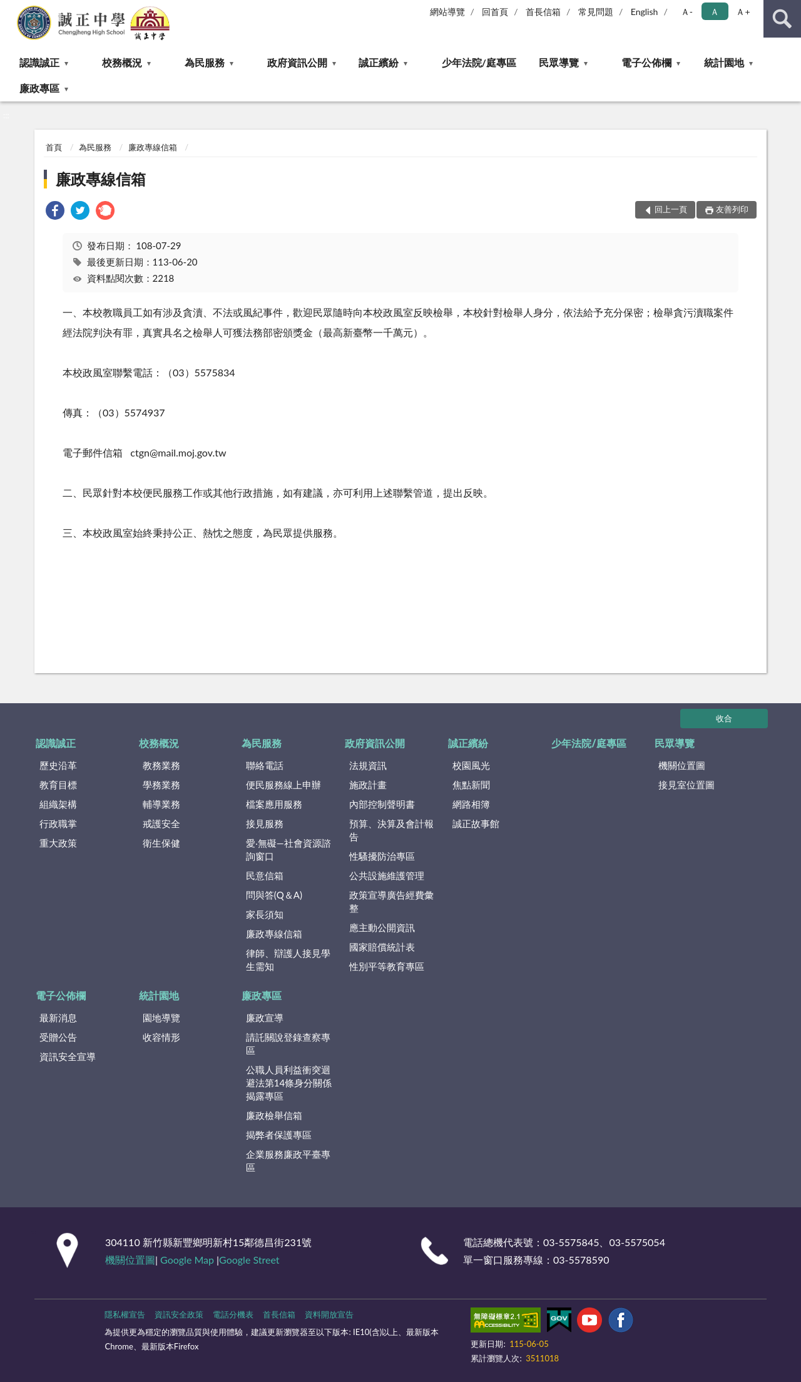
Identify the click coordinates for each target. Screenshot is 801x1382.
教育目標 (58, 784)
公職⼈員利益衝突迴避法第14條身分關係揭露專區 (289, 1082)
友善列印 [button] (732, 209)
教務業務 (161, 765)
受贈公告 (58, 1037)
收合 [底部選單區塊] (724, 718)
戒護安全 (161, 823)
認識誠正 (39, 62)
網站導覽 (447, 11)
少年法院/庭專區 (479, 62)
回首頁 (495, 11)
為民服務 (205, 62)
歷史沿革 (58, 765)
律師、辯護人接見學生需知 (288, 959)
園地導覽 (161, 1017)
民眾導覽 (559, 62)
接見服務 (264, 823)
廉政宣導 (264, 1017)
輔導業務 (161, 804)
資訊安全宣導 (67, 1056)
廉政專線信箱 (152, 147)
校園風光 (471, 765)
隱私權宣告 (125, 1314)
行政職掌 (58, 823)
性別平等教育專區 (386, 966)
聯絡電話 (264, 765)
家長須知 (264, 914)
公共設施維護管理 (386, 875)
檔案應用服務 (274, 804)
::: (10, 9)
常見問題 (595, 11)
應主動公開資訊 (382, 927)
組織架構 (58, 804)
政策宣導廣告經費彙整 (391, 901)
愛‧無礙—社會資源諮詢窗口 (288, 849)
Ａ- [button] (687, 11)
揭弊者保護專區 (279, 1134)
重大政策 (58, 842)
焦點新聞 (471, 784)
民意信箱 (264, 875)
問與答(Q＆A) (274, 894)
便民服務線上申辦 (283, 784)
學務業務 (161, 784)
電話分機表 (233, 1314)
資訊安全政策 (179, 1314)
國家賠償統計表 (382, 946)
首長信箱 (543, 11)
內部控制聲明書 (382, 804)
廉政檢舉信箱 (274, 1115)
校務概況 (122, 62)
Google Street (249, 1260)
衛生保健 (161, 842)
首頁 (54, 147)
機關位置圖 (681, 765)
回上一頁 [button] (671, 209)
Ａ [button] (714, 11)
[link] (55, 212)
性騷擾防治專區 (382, 856)
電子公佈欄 (646, 62)
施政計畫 (368, 784)
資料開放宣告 (329, 1314)
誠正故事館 (475, 823)
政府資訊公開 (297, 62)
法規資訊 (368, 765)
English (644, 11)
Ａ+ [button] (743, 11)
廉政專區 (39, 88)
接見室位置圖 (686, 784)
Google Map (187, 1260)
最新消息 (58, 1017)
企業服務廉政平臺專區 (288, 1160)
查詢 (782, 19)
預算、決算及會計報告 (391, 830)
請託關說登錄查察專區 (288, 1043)
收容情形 (161, 1037)
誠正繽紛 (379, 62)
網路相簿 (471, 804)
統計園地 (724, 62)
